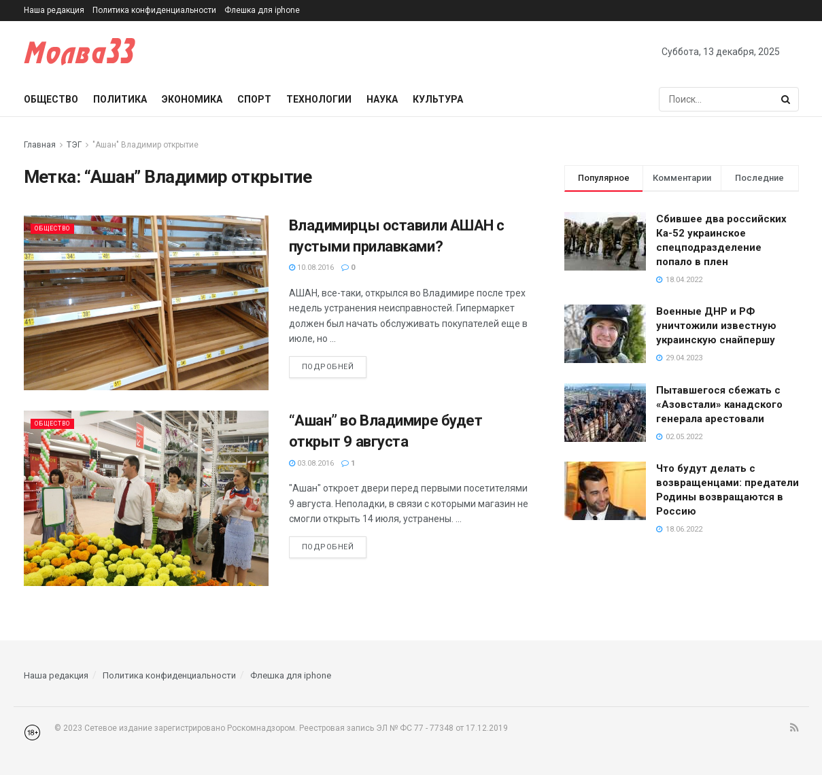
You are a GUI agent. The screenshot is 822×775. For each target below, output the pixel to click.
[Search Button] (786, 99)
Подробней (328, 366)
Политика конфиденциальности (154, 10)
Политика (120, 99)
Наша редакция (54, 10)
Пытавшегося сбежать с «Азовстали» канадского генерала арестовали (719, 404)
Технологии (319, 99)
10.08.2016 (311, 267)
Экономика (192, 99)
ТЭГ (74, 145)
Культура (438, 99)
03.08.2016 (311, 463)
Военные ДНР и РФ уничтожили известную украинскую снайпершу (716, 325)
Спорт (254, 99)
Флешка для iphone (262, 10)
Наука (382, 99)
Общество (51, 99)
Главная (40, 145)
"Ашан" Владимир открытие (145, 145)
